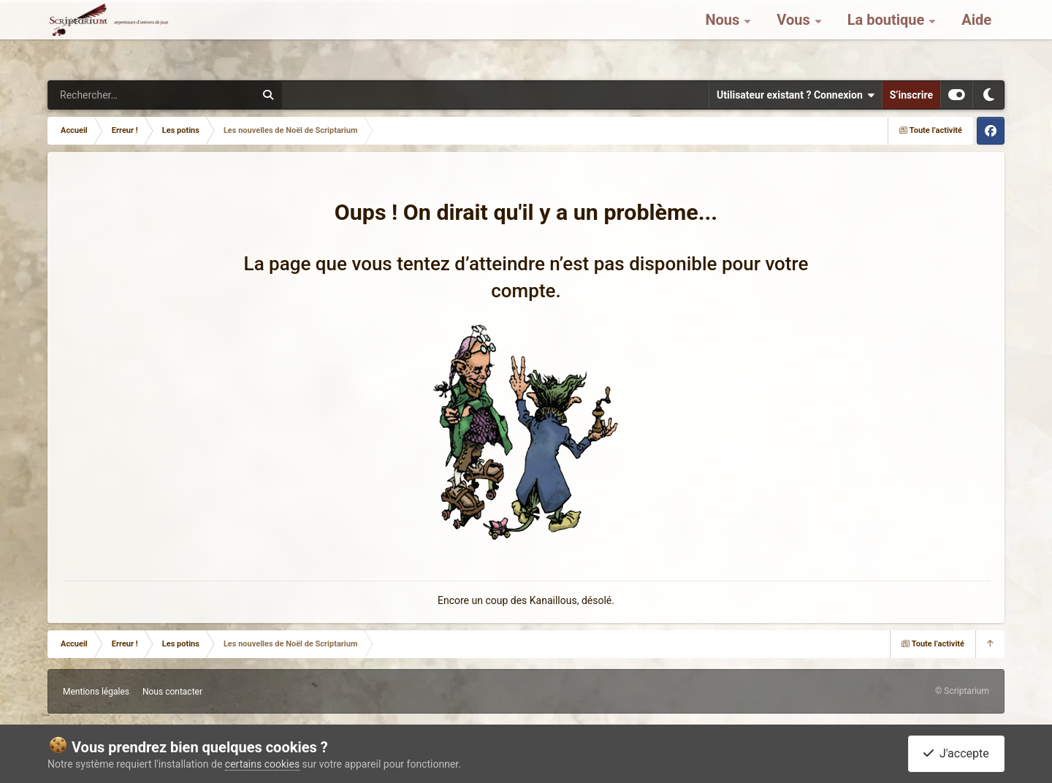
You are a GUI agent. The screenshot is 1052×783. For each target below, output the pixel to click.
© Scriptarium (962, 691)
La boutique (888, 36)
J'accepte (956, 753)
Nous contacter (172, 692)
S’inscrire (911, 95)
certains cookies (262, 764)
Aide (976, 36)
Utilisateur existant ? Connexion (795, 95)
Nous (724, 36)
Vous (795, 36)
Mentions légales (96, 692)
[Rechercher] (111, 95)
